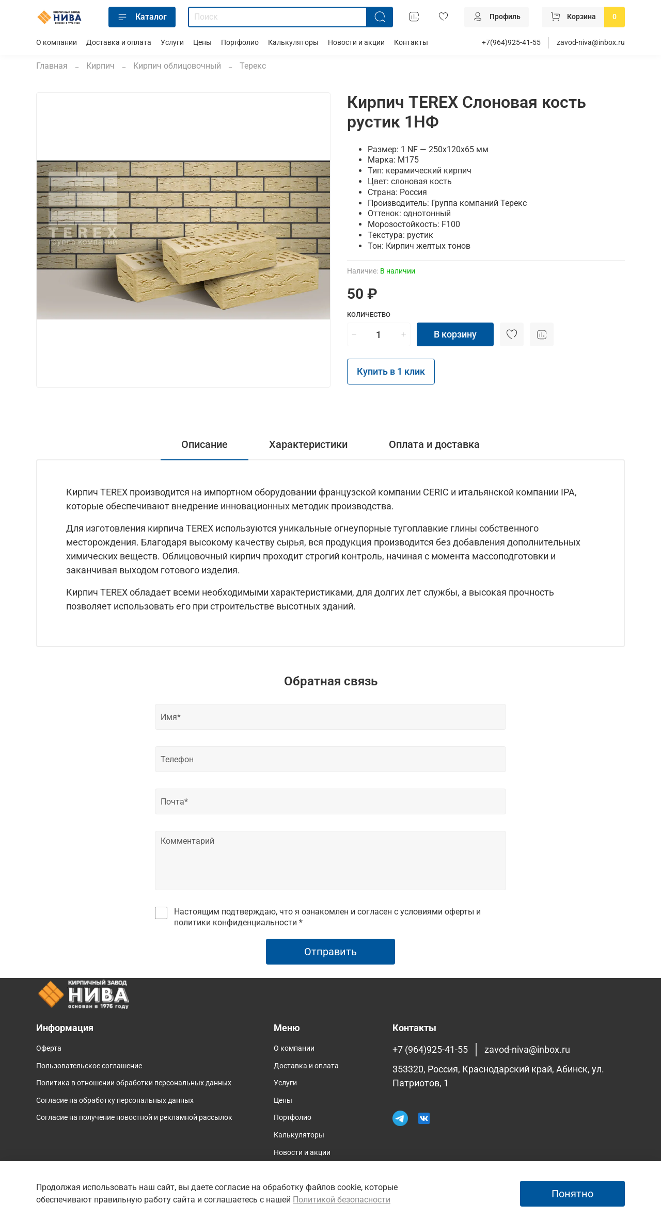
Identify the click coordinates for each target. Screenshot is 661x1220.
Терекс (253, 66)
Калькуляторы (293, 42)
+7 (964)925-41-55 (430, 1050)
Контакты (411, 42)
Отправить (330, 951)
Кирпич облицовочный (177, 66)
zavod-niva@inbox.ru (591, 42)
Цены (202, 42)
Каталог (142, 17)
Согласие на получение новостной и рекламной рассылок (134, 1117)
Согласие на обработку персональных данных (115, 1100)
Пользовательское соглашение (89, 1066)
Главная (52, 66)
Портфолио (240, 42)
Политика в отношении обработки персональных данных (133, 1083)
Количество (368, 314)
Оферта (48, 1048)
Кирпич (100, 66)
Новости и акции (356, 42)
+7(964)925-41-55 (511, 42)
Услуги (172, 42)
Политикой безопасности (341, 1200)
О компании (56, 42)
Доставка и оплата (118, 42)
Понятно (572, 1193)
